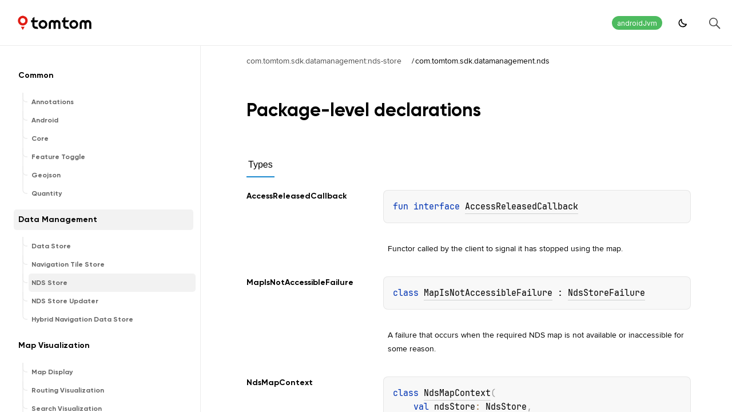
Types (260, 164)
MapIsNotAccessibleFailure (488, 293)
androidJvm (637, 23)
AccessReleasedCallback (521, 206)
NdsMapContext (457, 393)
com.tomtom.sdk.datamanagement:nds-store (323, 60)
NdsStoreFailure (606, 293)
